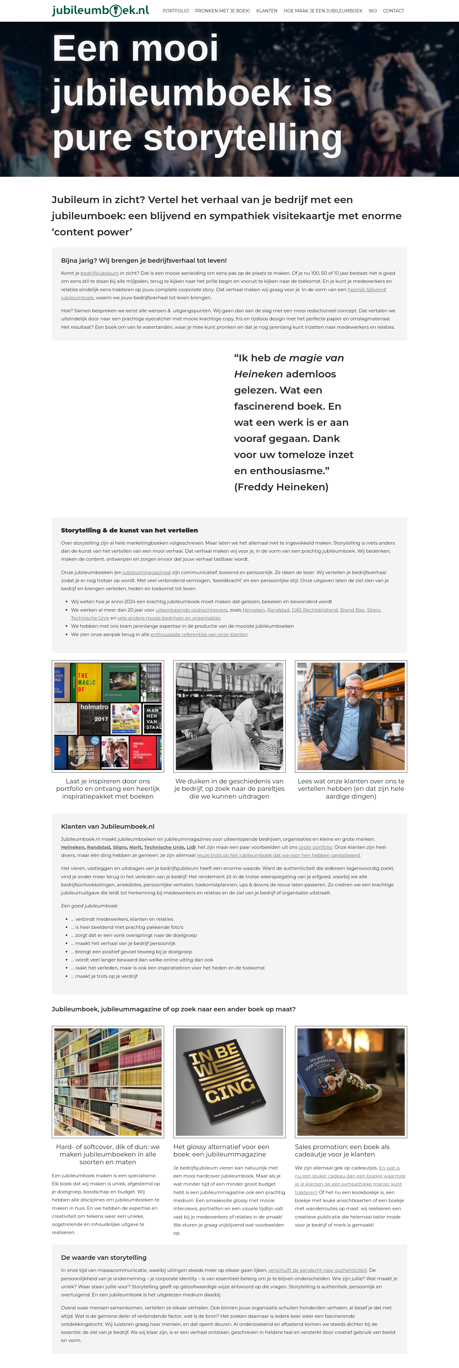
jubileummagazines (146, 572)
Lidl (191, 846)
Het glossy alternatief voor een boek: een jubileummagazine (222, 1150)
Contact (393, 11)
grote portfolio (315, 846)
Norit (135, 846)
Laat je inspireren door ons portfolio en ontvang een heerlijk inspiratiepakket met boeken (108, 789)
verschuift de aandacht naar (318, 1269)
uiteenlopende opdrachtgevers (192, 610)
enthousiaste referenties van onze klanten (199, 634)
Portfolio (176, 11)
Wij (373, 11)
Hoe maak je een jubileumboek (323, 11)
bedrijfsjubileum (100, 273)
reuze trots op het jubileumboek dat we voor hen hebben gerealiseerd (278, 855)
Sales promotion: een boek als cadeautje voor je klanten (342, 1150)
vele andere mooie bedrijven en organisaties (169, 618)
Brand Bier (352, 610)
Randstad (278, 610)
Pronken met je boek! (222, 11)
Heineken (254, 610)
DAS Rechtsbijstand (315, 610)
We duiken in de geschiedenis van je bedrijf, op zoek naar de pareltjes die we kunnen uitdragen (229, 789)
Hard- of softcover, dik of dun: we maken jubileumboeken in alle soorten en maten (108, 1154)
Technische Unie (90, 618)
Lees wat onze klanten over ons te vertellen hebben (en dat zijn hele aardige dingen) (351, 789)
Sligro (374, 610)
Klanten (266, 11)
